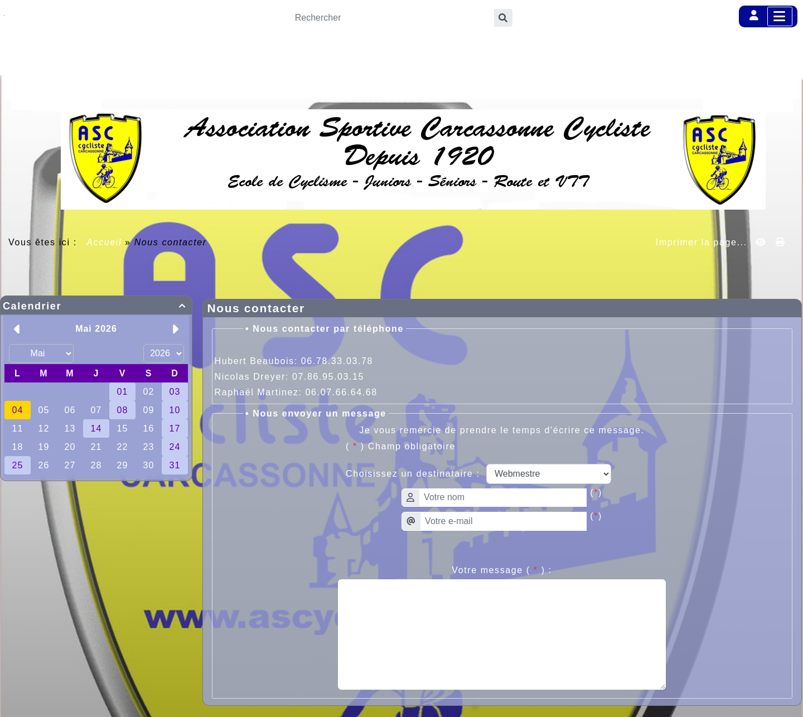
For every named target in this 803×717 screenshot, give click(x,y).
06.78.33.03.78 (337, 361)
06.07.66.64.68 (342, 392)
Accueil (104, 242)
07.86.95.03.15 (328, 376)
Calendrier (96, 306)
